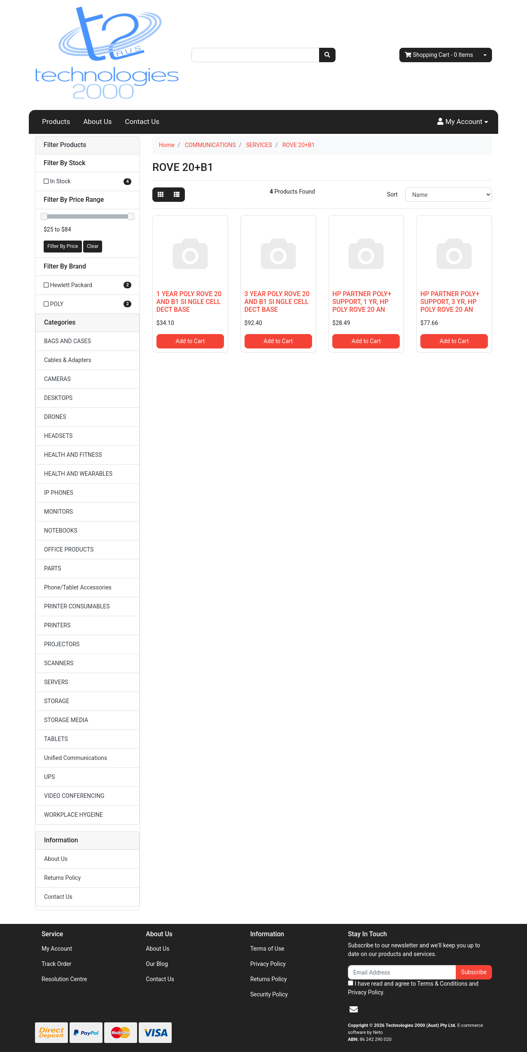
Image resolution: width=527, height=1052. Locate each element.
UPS (49, 777)
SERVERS (56, 682)
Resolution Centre (64, 979)
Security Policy (269, 994)
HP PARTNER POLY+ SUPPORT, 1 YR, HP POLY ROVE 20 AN (361, 301)
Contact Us (142, 121)
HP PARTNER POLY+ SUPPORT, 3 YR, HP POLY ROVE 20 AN (449, 301)
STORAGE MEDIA (66, 720)
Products (56, 121)
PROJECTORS (61, 644)
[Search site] (327, 55)
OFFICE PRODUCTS (68, 549)
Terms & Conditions (442, 983)
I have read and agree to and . (413, 988)
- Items (439, 55)
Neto (378, 1032)
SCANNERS (58, 663)
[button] (463, 122)
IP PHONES (58, 492)
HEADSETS (58, 435)
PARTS (52, 568)
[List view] (176, 194)
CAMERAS (57, 379)
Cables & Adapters (67, 360)
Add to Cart (190, 341)
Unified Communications (75, 758)
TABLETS (56, 739)
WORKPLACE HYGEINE (73, 814)
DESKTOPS (58, 398)
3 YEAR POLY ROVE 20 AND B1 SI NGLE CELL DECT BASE (277, 301)
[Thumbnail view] (160, 194)
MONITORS (58, 511)
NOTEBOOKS (60, 530)
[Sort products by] (448, 194)
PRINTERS (57, 625)
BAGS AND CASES (67, 341)
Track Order (56, 964)
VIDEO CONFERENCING (74, 796)
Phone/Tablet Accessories (78, 587)
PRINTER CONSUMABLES (77, 606)
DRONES (55, 417)
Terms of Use (267, 948)
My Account (57, 948)
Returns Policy (62, 877)
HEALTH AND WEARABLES (78, 473)
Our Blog (157, 964)
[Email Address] (402, 972)
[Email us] (354, 1010)
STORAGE (56, 701)
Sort (392, 194)
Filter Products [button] (65, 145)
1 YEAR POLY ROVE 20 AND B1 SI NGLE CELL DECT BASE (189, 301)
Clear (92, 246)
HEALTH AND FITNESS (73, 454)
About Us (97, 121)
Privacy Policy (268, 964)
